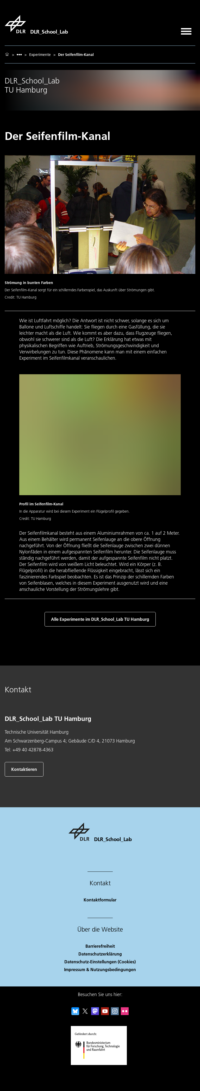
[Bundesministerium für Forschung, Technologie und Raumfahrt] (100, 1063)
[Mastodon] (95, 1013)
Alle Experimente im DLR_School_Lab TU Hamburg (100, 619)
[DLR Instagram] (115, 1013)
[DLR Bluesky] (75, 1013)
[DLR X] (85, 1013)
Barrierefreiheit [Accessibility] (100, 946)
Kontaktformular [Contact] (100, 899)
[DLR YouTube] (105, 1013)
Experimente (40, 54)
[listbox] (19, 54)
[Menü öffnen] (186, 29)
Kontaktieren (24, 769)
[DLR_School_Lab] (36, 24)
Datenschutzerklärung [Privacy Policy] (100, 954)
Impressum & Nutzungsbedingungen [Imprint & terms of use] (100, 969)
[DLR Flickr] (125, 1013)
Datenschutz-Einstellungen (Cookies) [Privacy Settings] (100, 961)
